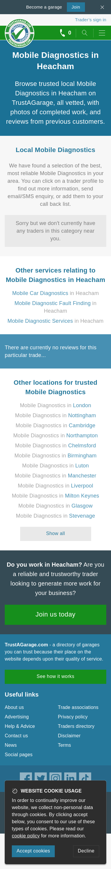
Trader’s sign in (90, 19)
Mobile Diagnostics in (55, 405)
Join (73, 6)
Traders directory (76, 726)
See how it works (55, 676)
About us (14, 707)
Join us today (55, 614)
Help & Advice (20, 726)
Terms (64, 745)
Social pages (19, 754)
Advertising (17, 716)
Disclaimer (69, 735)
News (11, 745)
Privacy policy (73, 716)
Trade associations (78, 707)
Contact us (16, 735)
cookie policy (26, 835)
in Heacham (55, 293)
